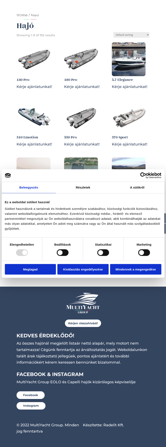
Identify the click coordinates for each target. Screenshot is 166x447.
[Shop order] (131, 35)
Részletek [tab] (83, 187)
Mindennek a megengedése (136, 269)
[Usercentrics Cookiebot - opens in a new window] (143, 175)
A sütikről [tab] (137, 187)
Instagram (31, 405)
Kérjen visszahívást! (83, 323)
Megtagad (30, 269)
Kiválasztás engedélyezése (83, 269)
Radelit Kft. (113, 425)
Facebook (30, 395)
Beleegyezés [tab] (28, 187)
